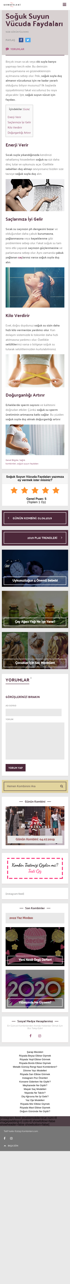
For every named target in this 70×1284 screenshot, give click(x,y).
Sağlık (22, 460)
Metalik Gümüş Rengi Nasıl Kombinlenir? (35, 1066)
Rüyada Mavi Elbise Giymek (35, 1107)
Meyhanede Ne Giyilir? (35, 1085)
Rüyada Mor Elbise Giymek (35, 1104)
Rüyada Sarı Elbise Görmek (35, 1074)
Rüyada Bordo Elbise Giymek (35, 1063)
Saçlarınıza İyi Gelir (19, 122)
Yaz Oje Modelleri (35, 1100)
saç (19, 257)
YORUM (9, 719)
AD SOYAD (11, 705)
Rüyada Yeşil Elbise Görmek (35, 1059)
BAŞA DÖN (11, 1145)
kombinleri (11, 463)
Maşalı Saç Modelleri (35, 1089)
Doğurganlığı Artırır (19, 132)
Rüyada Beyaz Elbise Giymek (35, 1055)
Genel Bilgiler (12, 460)
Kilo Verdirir (15, 127)
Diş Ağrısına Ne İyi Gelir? (35, 1096)
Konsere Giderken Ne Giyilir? (35, 1081)
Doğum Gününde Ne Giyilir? (35, 1111)
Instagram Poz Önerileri (35, 1078)
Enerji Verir (14, 116)
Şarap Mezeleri (35, 1052)
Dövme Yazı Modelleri (35, 1070)
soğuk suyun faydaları (27, 463)
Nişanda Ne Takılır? (35, 1092)
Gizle (26, 109)
